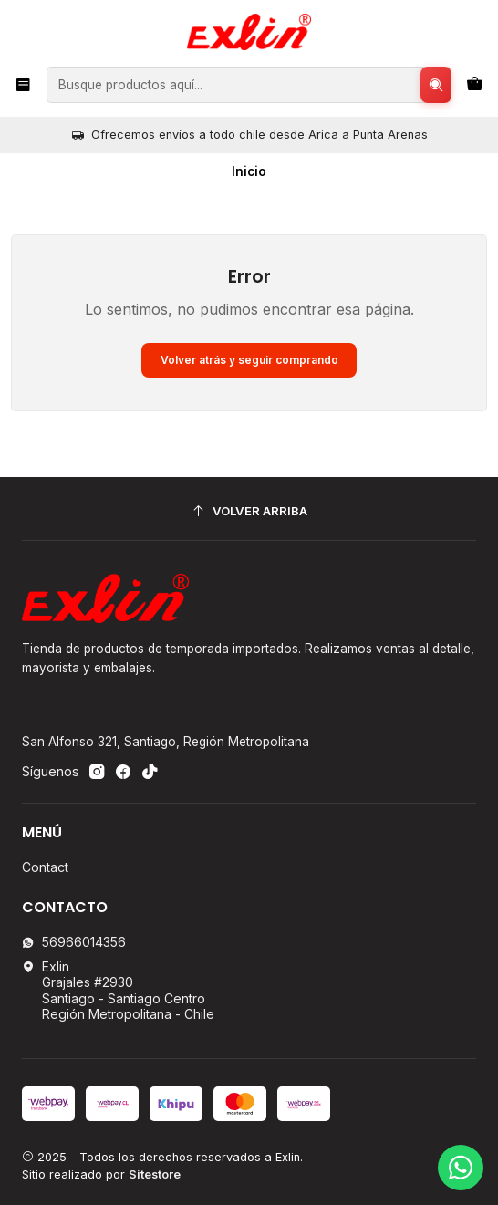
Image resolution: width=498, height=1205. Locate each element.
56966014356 (74, 942)
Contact (45, 867)
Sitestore (155, 1174)
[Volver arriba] (249, 511)
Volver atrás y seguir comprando (249, 360)
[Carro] (474, 84)
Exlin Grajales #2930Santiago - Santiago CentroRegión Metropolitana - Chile (118, 991)
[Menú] (23, 84)
